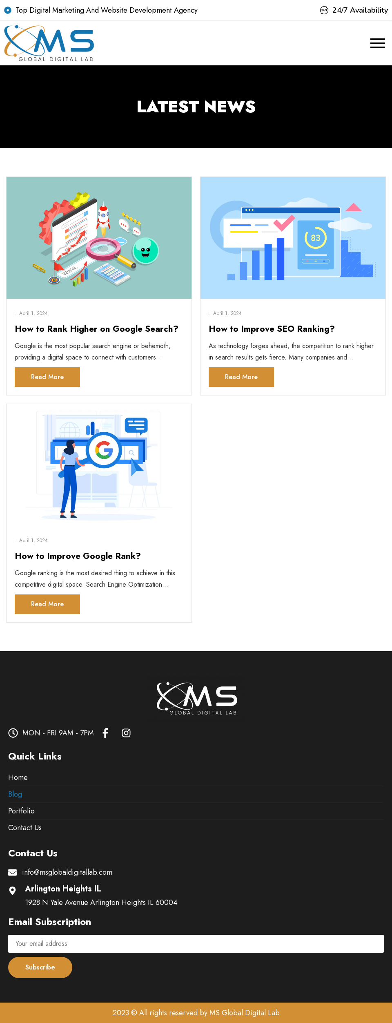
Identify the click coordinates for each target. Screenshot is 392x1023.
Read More (47, 377)
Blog (15, 794)
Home (18, 777)
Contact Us (25, 827)
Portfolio (21, 811)
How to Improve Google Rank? (78, 556)
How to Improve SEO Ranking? (272, 329)
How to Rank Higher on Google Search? (96, 329)
